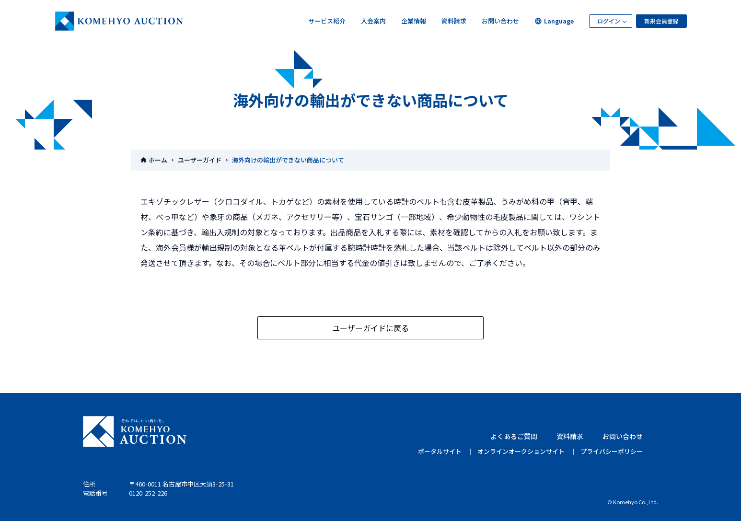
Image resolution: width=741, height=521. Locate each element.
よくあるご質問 (513, 436)
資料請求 (453, 20)
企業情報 (413, 20)
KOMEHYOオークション (119, 21)
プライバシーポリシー (611, 451)
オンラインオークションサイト (521, 451)
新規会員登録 (661, 21)
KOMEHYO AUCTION (134, 431)
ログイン (608, 21)
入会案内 (373, 20)
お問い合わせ (500, 20)
